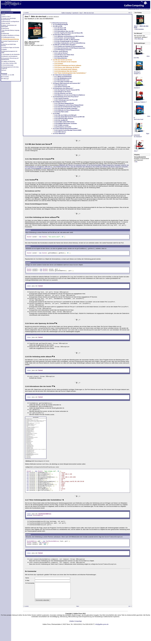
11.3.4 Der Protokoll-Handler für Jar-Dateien (66, 41)
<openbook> (75, 12)
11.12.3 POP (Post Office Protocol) (63, 118)
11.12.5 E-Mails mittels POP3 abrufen (64, 121)
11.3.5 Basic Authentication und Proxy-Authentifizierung (69, 43)
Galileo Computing (66, 12)
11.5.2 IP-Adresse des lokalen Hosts (64, 54)
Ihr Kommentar (29, 592)
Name (27, 586)
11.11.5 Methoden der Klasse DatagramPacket (66, 110)
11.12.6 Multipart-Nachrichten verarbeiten (65, 123)
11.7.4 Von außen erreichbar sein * (63, 81)
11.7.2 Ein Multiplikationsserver (63, 78)
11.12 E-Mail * (56, 113)
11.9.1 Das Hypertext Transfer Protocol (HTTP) (67, 90)
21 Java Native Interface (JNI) (9, 63)
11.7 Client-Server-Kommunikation (62, 74)
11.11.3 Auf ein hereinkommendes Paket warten (67, 106)
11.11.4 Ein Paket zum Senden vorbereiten (65, 108)
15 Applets (4, 49)
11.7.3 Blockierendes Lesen (61, 80)
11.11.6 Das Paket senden (61, 111)
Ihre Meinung (138, 39)
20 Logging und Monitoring (8, 61)
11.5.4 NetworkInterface (60, 58)
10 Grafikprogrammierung (7, 37)
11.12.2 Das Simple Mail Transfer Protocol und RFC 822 (69, 116)
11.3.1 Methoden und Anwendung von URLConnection (69, 36)
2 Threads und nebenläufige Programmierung (8, 19)
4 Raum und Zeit (5, 23)
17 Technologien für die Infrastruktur (10, 54)
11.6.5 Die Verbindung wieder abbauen (65, 69)
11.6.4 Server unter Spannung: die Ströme (66, 67)
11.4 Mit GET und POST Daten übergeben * (64, 44)
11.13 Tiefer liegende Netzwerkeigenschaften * (65, 128)
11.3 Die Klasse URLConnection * (62, 34)
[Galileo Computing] (75, 633)
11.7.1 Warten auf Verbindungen (63, 76)
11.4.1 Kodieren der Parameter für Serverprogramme (68, 46)
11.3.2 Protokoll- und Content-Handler (64, 38)
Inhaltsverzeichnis (7, 12)
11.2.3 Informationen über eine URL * (64, 31)
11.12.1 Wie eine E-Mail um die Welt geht (65, 115)
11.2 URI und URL (57, 26)
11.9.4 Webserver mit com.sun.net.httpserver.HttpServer (69, 95)
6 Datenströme (5, 28)
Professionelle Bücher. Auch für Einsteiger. (139, 9)
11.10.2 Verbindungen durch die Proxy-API (65, 100)
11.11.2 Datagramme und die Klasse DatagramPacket (68, 105)
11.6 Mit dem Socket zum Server (62, 60)
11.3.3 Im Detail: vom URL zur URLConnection (66, 39)
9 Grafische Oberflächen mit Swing (10, 35)
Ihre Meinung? (5, 78)
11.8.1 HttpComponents (60, 85)
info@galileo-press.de (101, 636)
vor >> (130, 12)
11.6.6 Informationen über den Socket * (65, 71)
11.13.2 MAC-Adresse (60, 131)
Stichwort (3, 70)
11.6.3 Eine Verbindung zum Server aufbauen (67, 65)
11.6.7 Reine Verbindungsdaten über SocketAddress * (70, 73)
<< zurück (26, 12)
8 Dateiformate (5, 33)
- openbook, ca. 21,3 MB (7, 74)
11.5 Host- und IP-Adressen (60, 51)
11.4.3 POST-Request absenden (63, 49)
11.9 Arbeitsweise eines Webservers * (63, 88)
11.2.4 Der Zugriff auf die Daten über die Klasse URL (68, 33)
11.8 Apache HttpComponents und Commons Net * (67, 83)
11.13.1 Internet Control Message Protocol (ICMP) (67, 130)
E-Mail (27, 589)
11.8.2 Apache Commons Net (62, 86)
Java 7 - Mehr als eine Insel (87, 12)
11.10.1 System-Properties (61, 98)
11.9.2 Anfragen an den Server (62, 91)
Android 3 (137, 88)
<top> (77, 618)
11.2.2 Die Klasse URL (60, 29)
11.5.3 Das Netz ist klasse (61, 56)
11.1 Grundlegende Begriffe (60, 24)
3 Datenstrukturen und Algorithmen (10, 21)
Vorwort (3, 14)
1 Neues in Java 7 (6, 16)
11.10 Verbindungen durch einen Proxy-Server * (66, 96)
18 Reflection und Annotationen (9, 56)
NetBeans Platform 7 (140, 102)
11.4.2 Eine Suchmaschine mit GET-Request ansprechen (69, 48)
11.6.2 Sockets (58, 63)
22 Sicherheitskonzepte (7, 65)
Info (135, 161)
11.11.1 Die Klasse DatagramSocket (64, 103)
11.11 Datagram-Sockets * (60, 101)
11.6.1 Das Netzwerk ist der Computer (65, 61)
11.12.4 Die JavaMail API (61, 120)
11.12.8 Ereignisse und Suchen (62, 126)
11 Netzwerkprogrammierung (10, 39)
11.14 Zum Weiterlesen (59, 133)
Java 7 (136, 151)
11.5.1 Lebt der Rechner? (61, 53)
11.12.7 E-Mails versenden (61, 125)
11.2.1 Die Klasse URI (60, 28)
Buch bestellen (5, 76)
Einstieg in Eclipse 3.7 (137, 72)
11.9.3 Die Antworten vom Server (63, 93)
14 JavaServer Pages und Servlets (10, 47)
